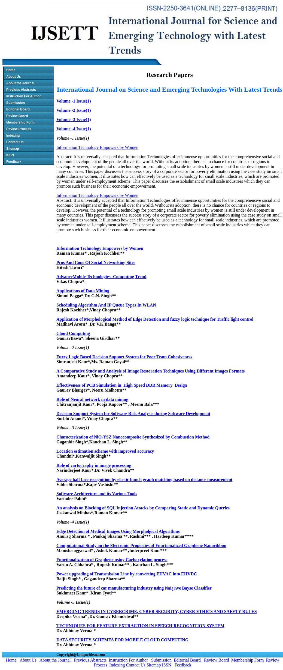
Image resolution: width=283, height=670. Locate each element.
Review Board (17, 116)
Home (10, 70)
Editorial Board (18, 109)
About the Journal (20, 83)
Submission (15, 103)
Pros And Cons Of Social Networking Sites (95, 262)
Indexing (13, 135)
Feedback (13, 162)
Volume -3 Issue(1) (73, 119)
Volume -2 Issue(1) (73, 110)
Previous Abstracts (21, 90)
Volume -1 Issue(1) (73, 101)
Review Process (18, 129)
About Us (13, 77)
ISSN (10, 155)
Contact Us (14, 142)
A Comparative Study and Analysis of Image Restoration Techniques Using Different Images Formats (150, 371)
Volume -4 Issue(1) (73, 129)
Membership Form (20, 122)
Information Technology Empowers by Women (97, 147)
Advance (64, 276)
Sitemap (12, 149)
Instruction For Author (23, 96)
